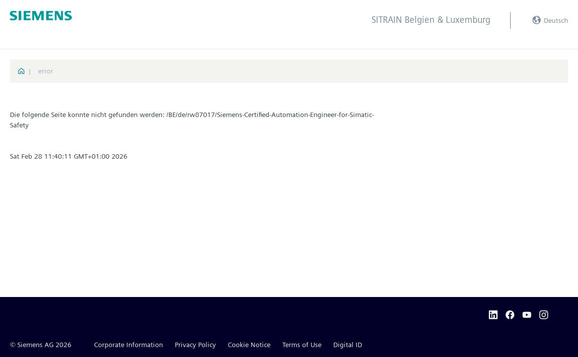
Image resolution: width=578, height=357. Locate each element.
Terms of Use (301, 345)
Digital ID (347, 345)
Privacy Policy (195, 345)
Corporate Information (128, 345)
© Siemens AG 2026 (40, 345)
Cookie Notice (249, 345)
